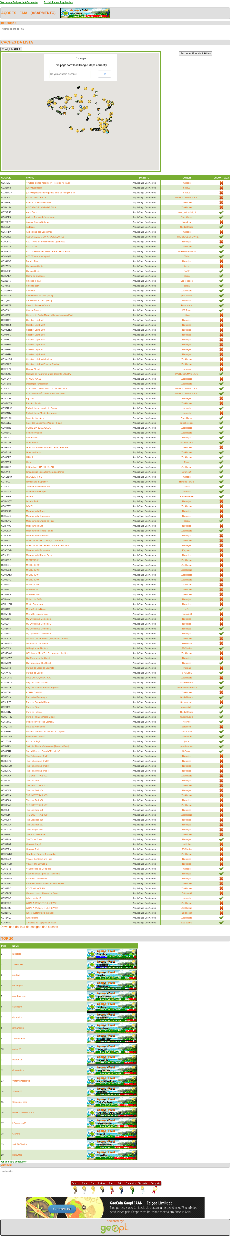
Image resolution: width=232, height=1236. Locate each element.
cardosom (186, 369)
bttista (186, 276)
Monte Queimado (34, 604)
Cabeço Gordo (33, 271)
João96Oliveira (19, 1144)
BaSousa (186, 751)
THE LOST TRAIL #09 (36, 815)
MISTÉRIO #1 (32, 560)
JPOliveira (187, 648)
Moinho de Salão (34, 599)
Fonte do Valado (34, 433)
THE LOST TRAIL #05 (36, 795)
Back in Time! (32, 261)
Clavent (16, 1134)
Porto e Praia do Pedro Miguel (40, 717)
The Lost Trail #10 (34, 820)
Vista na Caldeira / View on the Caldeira (45, 883)
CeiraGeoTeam (19, 1102)
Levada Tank (32, 501)
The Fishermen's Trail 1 (37, 756)
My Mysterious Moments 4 (38, 633)
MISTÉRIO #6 (32, 584)
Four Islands (32, 437)
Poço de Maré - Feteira (37, 682)
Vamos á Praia (33, 849)
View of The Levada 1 (36, 864)
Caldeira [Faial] (33, 281)
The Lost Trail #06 (34, 800)
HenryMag (17, 1155)
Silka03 (186, 188)
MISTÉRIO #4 (32, 575)
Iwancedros (186, 305)
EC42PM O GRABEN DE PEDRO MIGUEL (46, 388)
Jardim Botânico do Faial (38, 486)
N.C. (187, 609)
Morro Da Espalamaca (36, 614)
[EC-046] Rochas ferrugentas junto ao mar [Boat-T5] (51, 192)
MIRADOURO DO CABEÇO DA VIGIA (44, 540)
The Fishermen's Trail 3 (37, 766)
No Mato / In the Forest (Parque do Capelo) (47, 638)
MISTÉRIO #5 (32, 580)
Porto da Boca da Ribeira (38, 702)
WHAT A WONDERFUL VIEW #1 (42, 903)
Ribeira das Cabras (35, 736)
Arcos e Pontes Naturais (37, 222)
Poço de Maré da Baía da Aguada (42, 687)
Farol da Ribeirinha (35, 418)
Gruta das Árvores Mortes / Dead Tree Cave (47, 447)
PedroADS (187, 614)
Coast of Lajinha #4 (35, 335)
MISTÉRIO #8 (32, 594)
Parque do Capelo (35, 673)
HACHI (29, 457)
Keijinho (187, 722)
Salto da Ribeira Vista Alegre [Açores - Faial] (47, 746)
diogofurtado (18, 1070)
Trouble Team (18, 1038)
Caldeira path (32, 286)
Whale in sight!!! (33, 898)
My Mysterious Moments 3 (38, 629)
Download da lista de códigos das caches (29, 927)
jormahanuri (18, 1028)
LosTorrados (187, 281)
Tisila (186, 256)
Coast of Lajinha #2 (35, 325)
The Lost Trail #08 (34, 810)
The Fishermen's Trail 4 (37, 771)
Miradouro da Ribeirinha (37, 535)
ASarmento (43, 13)
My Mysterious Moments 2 (38, 624)
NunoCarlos (186, 217)
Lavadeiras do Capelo (36, 491)
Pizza (186, 462)
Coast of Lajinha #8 (35, 354)
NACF (187, 271)
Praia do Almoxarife (35, 726)
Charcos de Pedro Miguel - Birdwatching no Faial (49, 315)
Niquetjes (186, 241)
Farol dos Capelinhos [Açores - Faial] (44, 423)
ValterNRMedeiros (21, 1081)
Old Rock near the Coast (38, 658)
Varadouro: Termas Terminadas (41, 854)
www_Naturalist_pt (187, 212)
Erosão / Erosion (34, 403)
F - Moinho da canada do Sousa (41, 408)
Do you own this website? (63, 74)
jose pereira (186, 295)
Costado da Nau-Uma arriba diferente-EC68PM (48, 374)
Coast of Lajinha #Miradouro (39, 359)
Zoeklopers (186, 202)
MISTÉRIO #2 (32, 565)
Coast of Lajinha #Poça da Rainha (42, 364)
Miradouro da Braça (35, 511)
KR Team (186, 310)
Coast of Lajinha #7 (35, 349)
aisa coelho (186, 922)
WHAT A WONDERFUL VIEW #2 (42, 908)
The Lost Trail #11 (34, 824)
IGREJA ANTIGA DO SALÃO (40, 467)
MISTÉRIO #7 (32, 589)
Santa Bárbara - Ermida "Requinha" (43, 751)
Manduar (186, 222)
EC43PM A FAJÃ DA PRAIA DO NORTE (45, 393)
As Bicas (30, 227)
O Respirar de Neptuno (37, 648)
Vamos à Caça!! (33, 844)
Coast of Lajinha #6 (35, 344)
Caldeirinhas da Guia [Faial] (39, 295)
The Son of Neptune (35, 834)
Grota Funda (32, 442)
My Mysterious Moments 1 (38, 619)
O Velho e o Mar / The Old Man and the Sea (47, 653)
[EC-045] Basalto (34, 188)
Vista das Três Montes (36, 878)
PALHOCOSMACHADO (186, 197)
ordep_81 (17, 1049)
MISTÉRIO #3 (32, 570)
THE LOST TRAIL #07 (36, 805)
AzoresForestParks (186, 251)
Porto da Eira (32, 707)
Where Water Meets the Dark (40, 913)
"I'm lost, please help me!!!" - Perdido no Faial (48, 183)
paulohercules (187, 423)
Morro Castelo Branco (36, 609)
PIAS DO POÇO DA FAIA (38, 677)
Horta (28, 462)
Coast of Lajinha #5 (35, 339)
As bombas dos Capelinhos (39, 232)
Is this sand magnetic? (36, 482)
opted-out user (19, 996)
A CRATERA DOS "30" (37, 197)
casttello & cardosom (187, 687)
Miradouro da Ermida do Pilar (40, 521)
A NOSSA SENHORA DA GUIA (41, 207)
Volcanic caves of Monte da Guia (41, 893)
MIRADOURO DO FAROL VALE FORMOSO (47, 545)
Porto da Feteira (34, 712)
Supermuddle (186, 442)
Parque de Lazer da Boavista (40, 668)
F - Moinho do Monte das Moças (41, 413)
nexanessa (187, 643)
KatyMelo (186, 550)
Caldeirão (30, 290)
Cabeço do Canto (34, 266)
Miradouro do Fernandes (38, 550)
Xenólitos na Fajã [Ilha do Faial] (41, 922)
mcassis (187, 183)
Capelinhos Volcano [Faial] (39, 300)
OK (104, 74)
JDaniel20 (187, 472)
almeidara (186, 300)
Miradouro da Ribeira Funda (39, 531)
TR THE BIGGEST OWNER (186, 237)
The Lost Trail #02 (34, 780)
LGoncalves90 (19, 1123)
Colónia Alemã (33, 369)
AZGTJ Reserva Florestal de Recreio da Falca (48, 251)
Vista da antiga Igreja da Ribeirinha (43, 873)
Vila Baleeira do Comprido (38, 869)
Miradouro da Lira (34, 526)
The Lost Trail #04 (34, 790)
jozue (186, 266)
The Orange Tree (34, 829)
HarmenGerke (187, 496)
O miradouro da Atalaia (37, 643)
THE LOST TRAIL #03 (36, 785)
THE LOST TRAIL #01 (36, 775)
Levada (29, 496)
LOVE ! (29, 506)
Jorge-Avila (186, 707)
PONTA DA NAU (34, 692)
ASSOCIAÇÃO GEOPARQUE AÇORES (45, 237)
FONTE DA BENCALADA (38, 428)
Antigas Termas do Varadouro (40, 217)
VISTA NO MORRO (35, 888)
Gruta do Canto (33, 452)
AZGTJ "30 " (32, 246)
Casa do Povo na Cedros (38, 305)
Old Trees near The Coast (38, 663)
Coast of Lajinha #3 (35, 330)
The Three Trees (34, 839)
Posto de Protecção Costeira (40, 722)
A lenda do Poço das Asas (38, 202)
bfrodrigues (17, 985)
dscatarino (17, 1017)
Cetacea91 (187, 893)
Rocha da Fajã (33, 741)
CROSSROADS (33, 379)
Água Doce (31, 212)
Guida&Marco (186, 227)
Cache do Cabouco (35, 276)
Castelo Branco (33, 310)
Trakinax (187, 668)
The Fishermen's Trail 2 (37, 761)
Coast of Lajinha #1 (35, 320)
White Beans (32, 918)
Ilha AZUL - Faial (34, 477)
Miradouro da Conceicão (38, 516)
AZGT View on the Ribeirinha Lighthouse (45, 241)
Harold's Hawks (186, 482)
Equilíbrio (30, 398)
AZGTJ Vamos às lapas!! (38, 256)
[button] (81, 106)
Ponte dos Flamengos (36, 697)
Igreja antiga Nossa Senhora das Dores (45, 472)
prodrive (16, 975)
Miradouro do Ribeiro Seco (39, 555)
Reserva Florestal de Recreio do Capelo (45, 731)
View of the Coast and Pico (39, 859)
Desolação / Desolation (37, 384)
